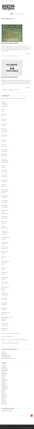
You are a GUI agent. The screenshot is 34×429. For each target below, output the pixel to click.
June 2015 (3, 384)
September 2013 (4, 395)
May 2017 (3, 378)
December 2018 (4, 368)
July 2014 (3, 391)
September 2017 (4, 373)
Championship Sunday (5, 356)
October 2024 (4, 365)
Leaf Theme (23, 427)
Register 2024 (4, 353)
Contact (6, 0)
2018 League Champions (6, 355)
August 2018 (3, 372)
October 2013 (4, 394)
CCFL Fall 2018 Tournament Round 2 (8, 358)
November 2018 (4, 370)
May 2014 (3, 392)
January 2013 (3, 403)
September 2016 (4, 379)
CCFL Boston (6, 425)
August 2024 (3, 367)
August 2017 (3, 375)
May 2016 (3, 381)
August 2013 (3, 397)
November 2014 (4, 386)
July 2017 (3, 376)
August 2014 (3, 389)
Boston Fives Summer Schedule (9, 43)
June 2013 (3, 398)
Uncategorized (10, 55)
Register (11, 0)
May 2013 (3, 400)
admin (6, 55)
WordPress (31, 427)
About (2, 0)
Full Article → (28, 53)
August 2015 (3, 383)
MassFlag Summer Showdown (9, 77)
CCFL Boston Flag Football (8, 408)
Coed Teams (3, 351)
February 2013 (4, 402)
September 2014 (4, 387)
